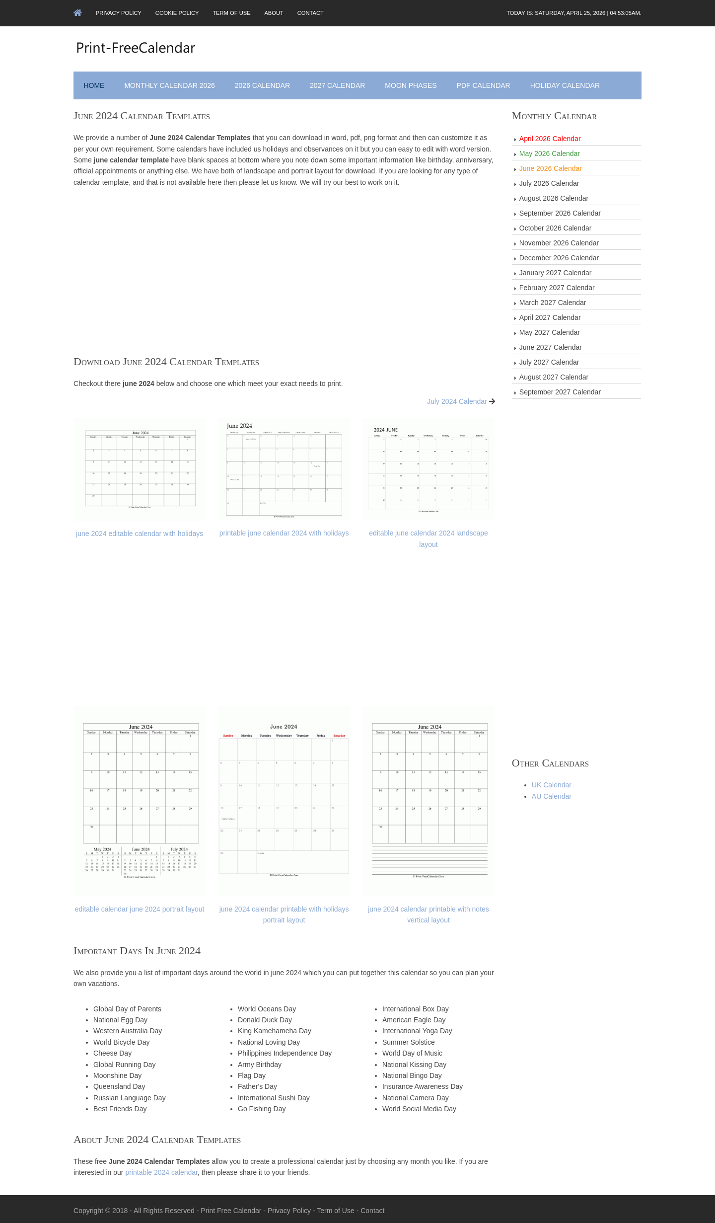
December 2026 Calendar (559, 257)
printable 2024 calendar (162, 1169)
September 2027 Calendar (560, 391)
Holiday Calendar (565, 84)
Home (94, 84)
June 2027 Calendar (550, 346)
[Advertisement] (284, 279)
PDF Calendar (484, 84)
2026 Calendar (262, 84)
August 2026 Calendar (553, 197)
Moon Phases (411, 84)
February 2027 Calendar (557, 287)
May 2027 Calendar (549, 331)
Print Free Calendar (232, 1207)
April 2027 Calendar (550, 316)
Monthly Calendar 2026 (170, 84)
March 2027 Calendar (552, 302)
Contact (314, 13)
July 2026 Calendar (549, 182)
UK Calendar (552, 784)
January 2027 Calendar (555, 272)
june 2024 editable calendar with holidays (140, 531)
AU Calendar (552, 795)
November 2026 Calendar (559, 242)
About (277, 13)
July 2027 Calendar (549, 361)
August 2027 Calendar (553, 376)
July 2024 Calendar (457, 400)
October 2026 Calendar (555, 227)
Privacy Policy (120, 13)
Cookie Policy (179, 13)
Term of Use (234, 13)
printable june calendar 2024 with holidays (285, 531)
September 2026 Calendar (560, 212)
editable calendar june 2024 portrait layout (140, 907)
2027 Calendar (338, 84)
